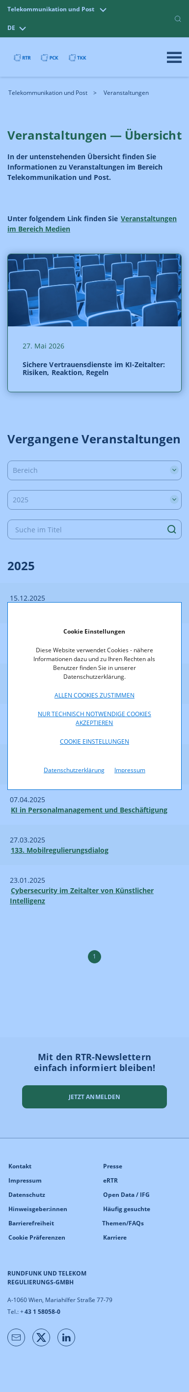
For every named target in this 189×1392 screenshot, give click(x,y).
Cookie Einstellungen (94, 741)
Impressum (129, 770)
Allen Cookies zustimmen (94, 695)
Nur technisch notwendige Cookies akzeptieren (94, 718)
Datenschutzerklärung (74, 770)
